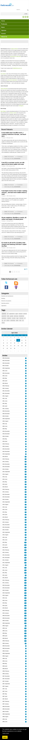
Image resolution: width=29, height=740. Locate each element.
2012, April (4, 544)
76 (25, 524)
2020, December (6, 411)
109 (25, 557)
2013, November (6, 496)
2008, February (5, 671)
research (21, 313)
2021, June (4, 401)
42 (25, 471)
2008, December (6, 645)
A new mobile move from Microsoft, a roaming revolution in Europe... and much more (14, 134)
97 (25, 519)
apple (16, 313)
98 (25, 529)
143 (25, 613)
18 (25, 459)
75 (25, 507)
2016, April (4, 441)
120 (25, 570)
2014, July (4, 476)
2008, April (4, 666)
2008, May (4, 663)
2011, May (4, 572)
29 (25, 643)
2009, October (5, 620)
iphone (8, 320)
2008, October (5, 651)
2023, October (5, 365)
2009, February (5, 640)
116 (25, 582)
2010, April (4, 605)
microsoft (21, 318)
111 (25, 595)
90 (25, 565)
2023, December (6, 360)
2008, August (5, 656)
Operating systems (5, 303)
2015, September (6, 454)
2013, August (5, 504)
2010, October (5, 590)
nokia (8, 316)
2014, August (5, 474)
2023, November (6, 363)
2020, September (6, 418)
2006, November (6, 709)
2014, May (4, 481)
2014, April (4, 484)
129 (25, 552)
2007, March (5, 698)
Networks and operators (6, 300)
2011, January (5, 582)
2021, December (6, 390)
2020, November (6, 413)
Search (28, 10)
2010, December (6, 585)
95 (25, 522)
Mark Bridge (3, 111)
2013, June (4, 509)
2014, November (6, 466)
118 (25, 585)
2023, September (6, 368)
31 (25, 474)
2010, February (5, 610)
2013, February (5, 519)
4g (2, 320)
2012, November (6, 527)
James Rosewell (4, 88)
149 (25, 620)
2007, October (5, 681)
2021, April (4, 406)
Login (25, 13)
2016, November (6, 433)
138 (25, 580)
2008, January (5, 673)
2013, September (6, 501)
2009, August (5, 625)
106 (25, 555)
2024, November (6, 358)
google (11, 316)
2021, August (5, 396)
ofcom (3, 322)
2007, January (5, 704)
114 (25, 603)
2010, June (4, 600)
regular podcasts (14, 48)
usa (4, 320)
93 (25, 625)
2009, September (6, 623)
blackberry (4, 318)
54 (25, 469)
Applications (3, 305)
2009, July (4, 628)
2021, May (4, 403)
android (25, 313)
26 (25, 461)
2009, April (4, 635)
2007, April (4, 696)
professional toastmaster (12, 80)
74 (25, 514)
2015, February (5, 459)
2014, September (6, 471)
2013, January (5, 522)
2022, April (4, 380)
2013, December (6, 494)
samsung (16, 316)
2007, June (4, 691)
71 (25, 499)
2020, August (5, 421)
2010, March (5, 608)
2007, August (5, 686)
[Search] (21, 9)
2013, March (5, 517)
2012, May (4, 542)
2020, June (4, 426)
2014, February (5, 489)
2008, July (4, 658)
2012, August (5, 534)
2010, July (4, 597)
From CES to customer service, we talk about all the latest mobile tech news (13, 163)
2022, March (5, 383)
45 (25, 466)
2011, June (4, 570)
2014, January (5, 491)
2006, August (5, 716)
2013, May (4, 512)
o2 (24, 318)
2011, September (6, 562)
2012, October (5, 529)
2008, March (5, 668)
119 (25, 562)
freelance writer (13, 112)
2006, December (6, 706)
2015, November (6, 451)
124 (25, 567)
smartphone (21, 316)
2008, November (6, 648)
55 (25, 484)
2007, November (6, 678)
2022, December (6, 373)
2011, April (4, 575)
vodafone (9, 318)
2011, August (5, 565)
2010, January (5, 613)
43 (25, 476)
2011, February (5, 580)
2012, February (5, 550)
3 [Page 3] (14, 271)
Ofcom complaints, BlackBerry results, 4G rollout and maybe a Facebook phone (14, 218)
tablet (17, 320)
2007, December (6, 676)
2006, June (4, 721)
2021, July (4, 398)
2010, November (6, 587)
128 (25, 600)
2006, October (5, 711)
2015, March (5, 456)
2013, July (4, 507)
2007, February (5, 701)
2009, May (4, 633)
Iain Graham (3, 73)
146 (25, 618)
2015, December (6, 449)
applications (12, 313)
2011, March (5, 577)
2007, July (4, 688)
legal (17, 318)
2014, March (5, 486)
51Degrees (21, 105)
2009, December (6, 615)
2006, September (6, 714)
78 (25, 489)
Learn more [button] (5, 733)
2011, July (4, 567)
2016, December (6, 431)
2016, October (5, 436)
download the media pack (15, 56)
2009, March (5, 638)
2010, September (6, 592)
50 (25, 479)
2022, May (4, 378)
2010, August (5, 595)
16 (25, 456)
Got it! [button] (4, 737)
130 (25, 560)
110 (25, 547)
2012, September (6, 532)
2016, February (5, 443)
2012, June (4, 539)
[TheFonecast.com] (7, 4)
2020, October (5, 416)
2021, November (6, 393)
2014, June (4, 479)
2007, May (4, 693)
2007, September (6, 683)
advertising (12, 320)
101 (25, 577)
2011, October (5, 560)
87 (25, 527)
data (20, 320)
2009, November (6, 618)
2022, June (4, 375)
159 (25, 628)
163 (25, 638)
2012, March (5, 547)
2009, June (4, 630)
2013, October (5, 499)
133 (25, 542)
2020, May (4, 428)
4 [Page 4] (16, 271)
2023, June (4, 370)
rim (23, 320)
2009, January (5, 643)
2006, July (4, 719)
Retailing (3, 298)
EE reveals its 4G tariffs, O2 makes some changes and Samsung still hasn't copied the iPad (14, 244)
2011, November (6, 557)
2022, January (5, 388)
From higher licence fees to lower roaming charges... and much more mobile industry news (14, 192)
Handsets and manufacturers (7, 296)
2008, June (4, 661)
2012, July (4, 537)
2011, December (6, 555)
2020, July (4, 423)
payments (4, 316)
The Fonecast (11, 156)
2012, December (6, 524)
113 (25, 550)
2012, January (5, 552)
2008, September (6, 653)
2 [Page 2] (12, 271)
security (13, 318)
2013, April (4, 514)
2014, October (5, 469)
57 (25, 504)
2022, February (5, 385)
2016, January (5, 446)
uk (7, 313)
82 (25, 575)
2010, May (4, 603)
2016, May (4, 438)
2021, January (5, 408)
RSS (26, 269)
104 (25, 608)
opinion (4, 313)
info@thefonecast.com (17, 68)
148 (25, 623)
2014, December (6, 464)
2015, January (5, 461)
